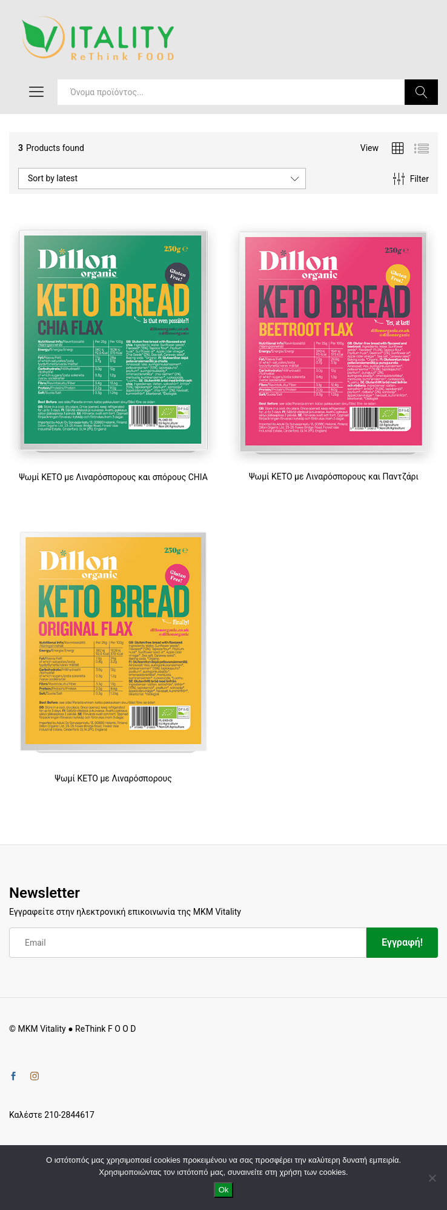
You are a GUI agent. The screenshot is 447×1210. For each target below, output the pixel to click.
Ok (224, 1189)
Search (421, 92)
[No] (432, 1178)
